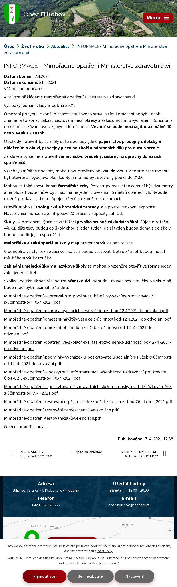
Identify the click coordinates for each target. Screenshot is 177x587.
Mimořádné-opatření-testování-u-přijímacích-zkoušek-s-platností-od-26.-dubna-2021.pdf (88, 401)
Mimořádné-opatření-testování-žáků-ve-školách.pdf (53, 418)
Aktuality (60, 46)
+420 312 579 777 (46, 505)
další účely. (105, 551)
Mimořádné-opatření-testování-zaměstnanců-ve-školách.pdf (61, 410)
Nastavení (135, 576)
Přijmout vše (43, 576)
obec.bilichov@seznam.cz (129, 505)
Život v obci (32, 46)
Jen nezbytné (90, 576)
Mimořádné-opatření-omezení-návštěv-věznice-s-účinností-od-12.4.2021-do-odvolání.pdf (87, 319)
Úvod (9, 46)
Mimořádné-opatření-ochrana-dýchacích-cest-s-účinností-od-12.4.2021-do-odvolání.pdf (86, 310)
